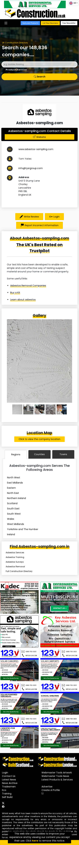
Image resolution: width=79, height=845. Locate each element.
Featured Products (30, 23)
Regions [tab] (15, 454)
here (35, 840)
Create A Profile (51, 790)
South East (13, 508)
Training (6, 793)
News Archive (9, 783)
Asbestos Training (15, 557)
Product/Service (16, 69)
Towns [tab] (63, 454)
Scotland (12, 503)
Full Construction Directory (19, 571)
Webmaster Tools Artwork (57, 772)
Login (54, 216)
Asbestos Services (15, 552)
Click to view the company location (39, 439)
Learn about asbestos (23, 299)
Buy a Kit (15, 292)
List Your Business (50, 23)
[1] (28, 409)
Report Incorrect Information (39, 225)
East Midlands (15, 482)
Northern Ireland (16, 498)
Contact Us (8, 776)
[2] (39, 409)
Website (41, 137)
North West (13, 477)
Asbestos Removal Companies (28, 285)
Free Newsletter (69, 23)
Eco (4, 790)
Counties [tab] (39, 454)
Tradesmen (9, 786)
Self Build (7, 797)
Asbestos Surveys (15, 561)
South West (14, 513)
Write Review (29, 216)
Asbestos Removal (15, 566)
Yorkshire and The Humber (22, 529)
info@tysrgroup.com (30, 168)
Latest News (9, 779)
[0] (17, 409)
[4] (62, 409)
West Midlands (15, 524)
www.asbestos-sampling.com (35, 149)
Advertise (47, 786)
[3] (51, 409)
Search (39, 76)
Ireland (11, 534)
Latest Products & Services (57, 779)
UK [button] (72, 3)
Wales (10, 519)
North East (13, 493)
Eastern (11, 488)
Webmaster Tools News (55, 776)
